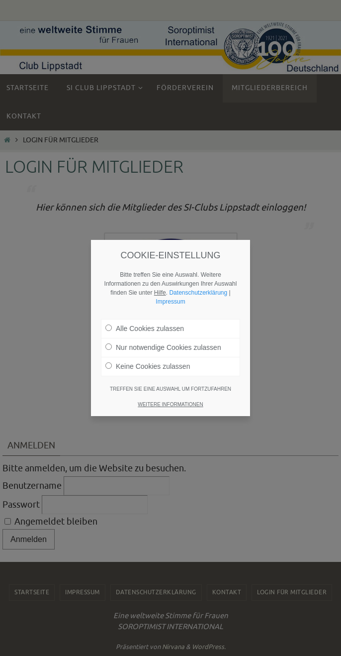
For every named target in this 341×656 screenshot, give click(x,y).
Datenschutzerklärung (198, 291)
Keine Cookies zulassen (147, 365)
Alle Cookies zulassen (144, 327)
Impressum (170, 300)
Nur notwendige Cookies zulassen (163, 346)
